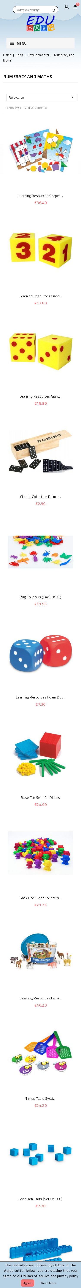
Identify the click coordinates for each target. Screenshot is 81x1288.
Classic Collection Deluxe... (40, 496)
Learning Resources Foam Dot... (40, 697)
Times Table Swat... (40, 1098)
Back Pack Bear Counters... (40, 897)
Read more (49, 1283)
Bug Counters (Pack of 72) (40, 596)
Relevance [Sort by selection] (42, 97)
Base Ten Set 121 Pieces (40, 797)
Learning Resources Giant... (40, 296)
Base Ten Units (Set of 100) (40, 1198)
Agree (27, 1283)
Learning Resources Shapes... (40, 195)
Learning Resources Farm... (40, 998)
